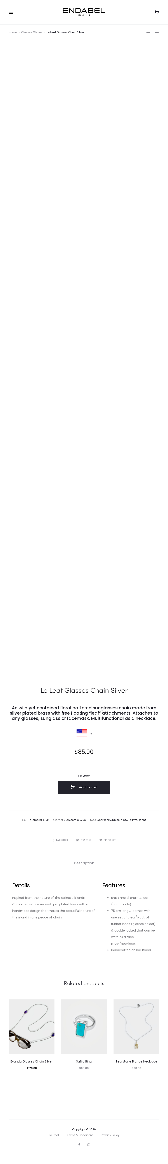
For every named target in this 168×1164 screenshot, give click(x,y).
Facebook (60, 849)
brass (116, 829)
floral (125, 829)
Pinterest (108, 849)
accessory (104, 829)
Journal (54, 1144)
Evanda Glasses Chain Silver (31, 1070)
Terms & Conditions (80, 1144)
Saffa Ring (84, 1070)
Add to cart (84, 796)
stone (142, 829)
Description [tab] (84, 872)
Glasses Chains (31, 32)
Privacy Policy (110, 1144)
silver (133, 829)
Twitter (84, 849)
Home (13, 32)
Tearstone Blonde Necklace (136, 1070)
